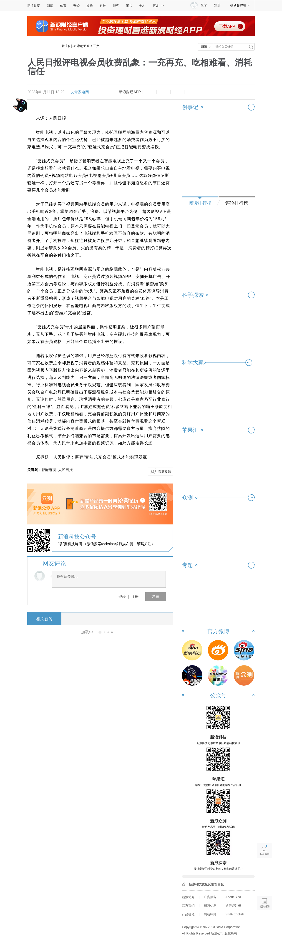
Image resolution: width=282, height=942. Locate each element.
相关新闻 (44, 619)
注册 (217, 5)
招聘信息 (210, 905)
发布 (155, 597)
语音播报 (264, 885)
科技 (103, 6)
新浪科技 (67, 46)
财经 (76, 6)
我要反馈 (164, 472)
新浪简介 (188, 897)
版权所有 (230, 933)
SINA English (234, 914)
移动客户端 (240, 5)
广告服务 (210, 897)
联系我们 (188, 905)
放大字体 (163, 92)
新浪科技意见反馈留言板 (206, 884)
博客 (116, 6)
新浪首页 (33, 6)
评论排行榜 (236, 203)
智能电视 (48, 470)
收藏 (177, 92)
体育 (63, 6)
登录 (122, 597)
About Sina (233, 897)
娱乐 (89, 6)
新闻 (50, 6)
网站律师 (210, 914)
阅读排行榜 (200, 203)
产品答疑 (188, 914)
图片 (129, 6)
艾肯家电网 (80, 92)
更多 (158, 6)
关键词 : (34, 470)
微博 (191, 92)
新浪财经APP (130, 92)
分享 (219, 92)
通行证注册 (233, 905)
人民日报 (65, 470)
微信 (205, 92)
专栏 (142, 6)
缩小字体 (149, 92)
